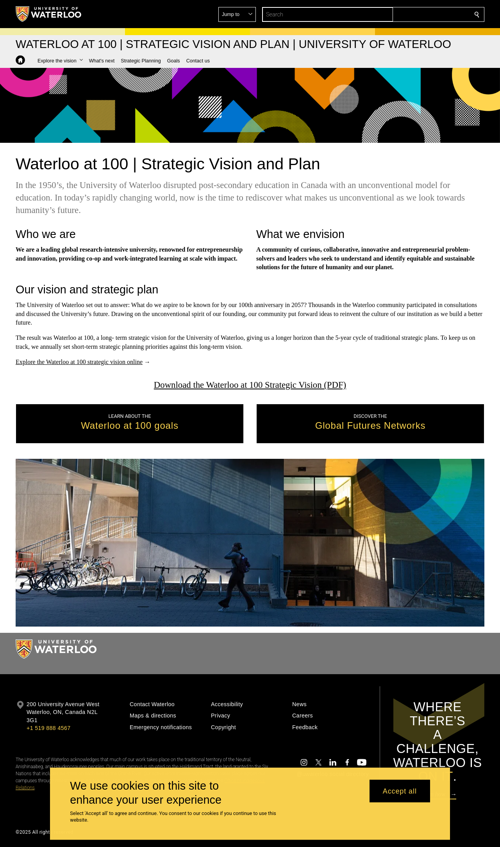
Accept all (400, 791)
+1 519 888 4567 (48, 728)
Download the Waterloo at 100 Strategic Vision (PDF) (250, 385)
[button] (420, 14)
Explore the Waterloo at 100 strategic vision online (79, 362)
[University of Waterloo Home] (49, 14)
